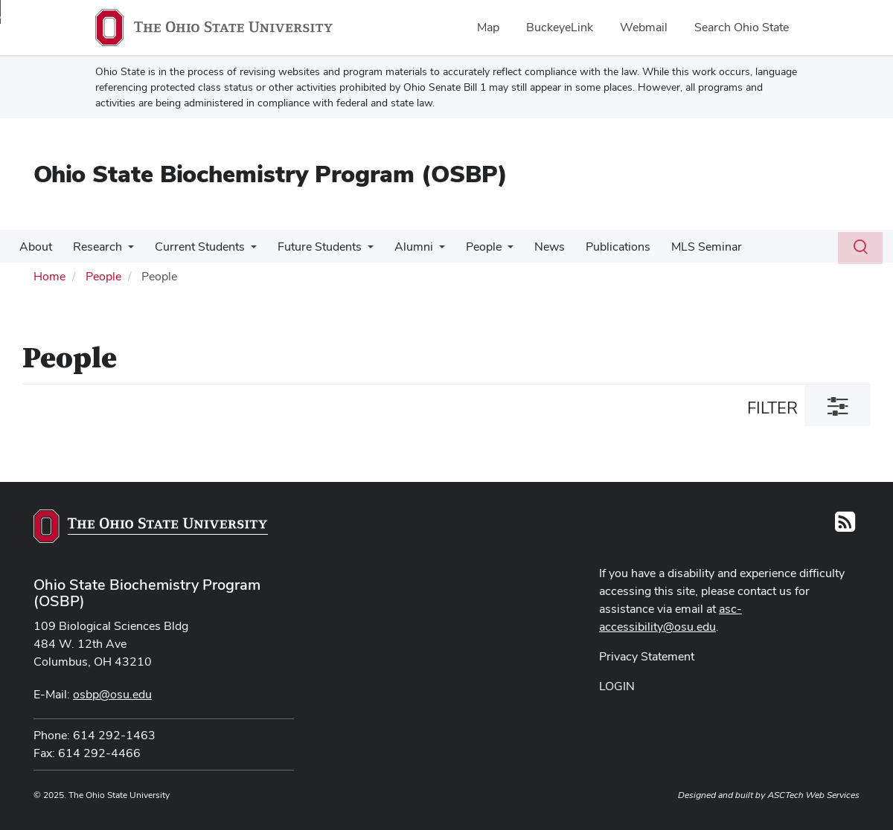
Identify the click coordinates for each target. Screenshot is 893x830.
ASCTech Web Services (813, 795)
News (530, 246)
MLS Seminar (681, 246)
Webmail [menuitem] (644, 27)
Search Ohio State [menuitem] (741, 27)
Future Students (309, 246)
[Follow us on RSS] (845, 526)
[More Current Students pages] (243, 251)
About (34, 246)
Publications (595, 246)
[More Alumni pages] (426, 251)
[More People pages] (491, 251)
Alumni (400, 246)
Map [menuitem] (488, 27)
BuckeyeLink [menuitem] (559, 27)
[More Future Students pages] (357, 251)
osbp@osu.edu (112, 694)
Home (49, 276)
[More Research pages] (123, 251)
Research (93, 246)
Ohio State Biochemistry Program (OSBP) (270, 173)
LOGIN (617, 686)
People (467, 246)
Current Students (192, 246)
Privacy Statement (646, 656)
